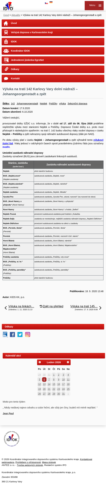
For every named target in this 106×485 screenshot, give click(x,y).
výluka (62, 103)
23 (58, 389)
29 (39, 374)
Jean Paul (8, 413)
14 (49, 384)
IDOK (14, 41)
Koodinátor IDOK (20, 50)
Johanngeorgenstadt (27, 103)
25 (68, 389)
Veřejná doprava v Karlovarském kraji (32, 32)
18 (68, 384)
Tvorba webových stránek (30, 465)
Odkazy (15, 69)
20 (44, 389)
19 (39, 389)
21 (49, 389)
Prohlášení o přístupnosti (28, 462)
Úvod (6, 15)
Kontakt (15, 78)
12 (39, 384)
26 (39, 393)
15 (53, 384)
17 (63, 384)
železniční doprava (77, 103)
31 (49, 374)
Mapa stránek (49, 462)
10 (63, 379)
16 (58, 384)
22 (53, 389)
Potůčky (53, 103)
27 (44, 393)
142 (13, 103)
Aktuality (15, 15)
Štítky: (6, 103)
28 (49, 393)
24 (63, 389)
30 (44, 374)
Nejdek (43, 103)
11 (68, 379)
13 (44, 384)
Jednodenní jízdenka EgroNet (27, 60)
